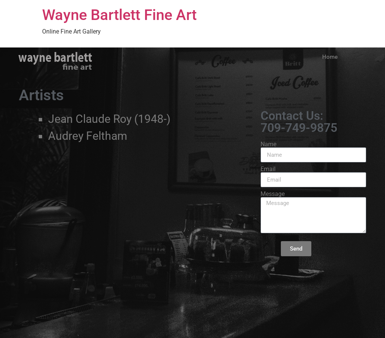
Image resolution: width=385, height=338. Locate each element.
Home (330, 57)
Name (268, 144)
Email (268, 169)
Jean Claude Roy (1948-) (109, 118)
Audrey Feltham (87, 135)
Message (273, 194)
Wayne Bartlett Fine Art (119, 15)
